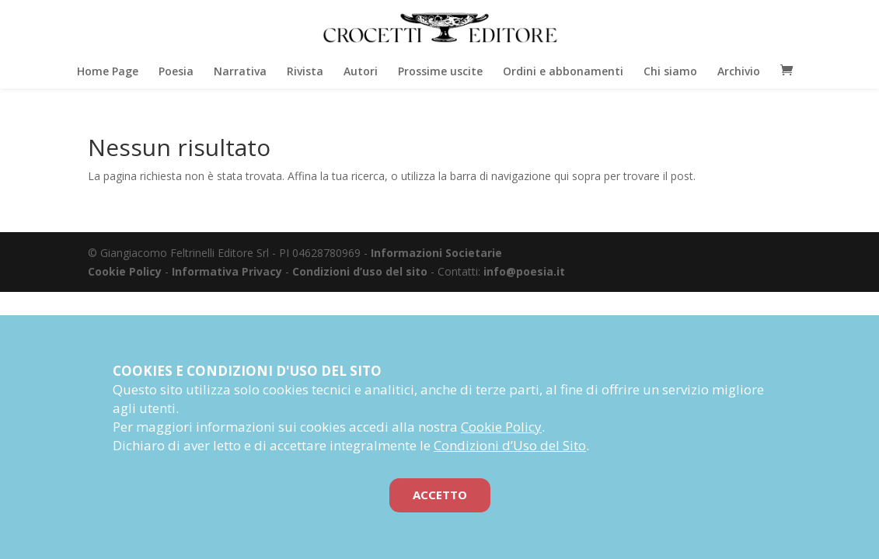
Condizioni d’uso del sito (359, 271)
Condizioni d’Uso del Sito (510, 445)
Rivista (305, 74)
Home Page (107, 74)
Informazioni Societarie (436, 252)
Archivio (738, 74)
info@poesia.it (524, 271)
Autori (361, 74)
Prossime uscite (440, 74)
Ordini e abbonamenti (563, 74)
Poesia (176, 74)
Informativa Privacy (227, 271)
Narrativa (240, 74)
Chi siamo (670, 74)
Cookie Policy (125, 271)
